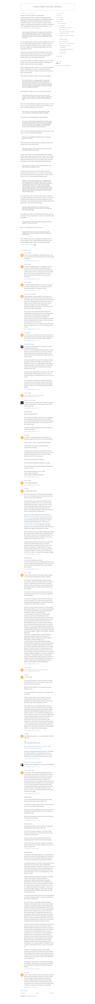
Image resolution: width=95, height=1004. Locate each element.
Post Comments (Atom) (31, 996)
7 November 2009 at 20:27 (32, 793)
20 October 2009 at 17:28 (32, 260)
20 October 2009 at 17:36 (32, 290)
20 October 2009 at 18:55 (32, 408)
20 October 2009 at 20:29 (32, 485)
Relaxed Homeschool (28, 294)
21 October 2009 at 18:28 (32, 671)
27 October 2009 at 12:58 (32, 766)
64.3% (23, 105)
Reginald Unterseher (28, 400)
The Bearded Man (28, 344)
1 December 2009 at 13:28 (32, 820)
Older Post (52, 993)
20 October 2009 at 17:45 (32, 340)
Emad (25, 435)
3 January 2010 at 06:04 (31, 848)
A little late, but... (63, 53)
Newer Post (22, 993)
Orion (25, 972)
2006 (59, 56)
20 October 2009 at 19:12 (32, 431)
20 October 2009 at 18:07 (32, 396)
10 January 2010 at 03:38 (32, 969)
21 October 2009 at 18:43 (32, 730)
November (61, 23)
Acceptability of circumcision (65, 27)
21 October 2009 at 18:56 (32, 758)
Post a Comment (24, 990)
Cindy (38, 736)
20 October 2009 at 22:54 (32, 554)
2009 (59, 21)
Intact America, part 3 (63, 29)
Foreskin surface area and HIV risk (66, 43)
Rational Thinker (27, 770)
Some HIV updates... (63, 39)
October (61, 25)
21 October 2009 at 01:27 (32, 569)
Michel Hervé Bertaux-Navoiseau (31, 762)
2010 (59, 19)
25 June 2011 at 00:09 (30, 987)
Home (37, 993)
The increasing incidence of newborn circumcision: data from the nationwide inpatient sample (37, 523)
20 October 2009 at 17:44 (32, 329)
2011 (59, 17)
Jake (25, 488)
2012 (59, 15)
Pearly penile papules (63, 41)
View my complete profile (64, 65)
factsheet (37, 172)
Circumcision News (47, 6)
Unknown (26, 252)
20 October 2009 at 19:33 (32, 476)
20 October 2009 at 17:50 (32, 389)
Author (25, 332)
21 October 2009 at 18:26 (32, 663)
